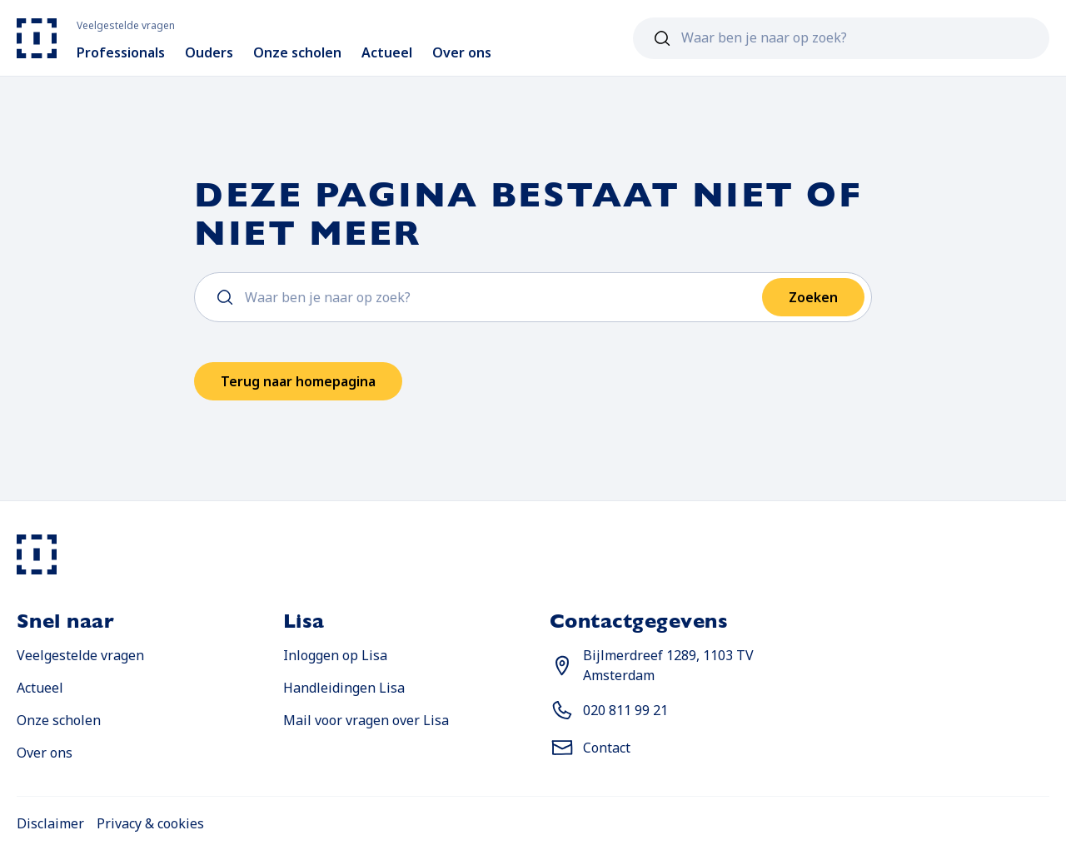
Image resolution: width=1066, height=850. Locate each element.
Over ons (44, 752)
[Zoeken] (662, 38)
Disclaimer (50, 823)
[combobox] (841, 38)
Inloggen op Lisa (335, 655)
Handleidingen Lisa (344, 688)
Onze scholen (59, 720)
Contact (606, 747)
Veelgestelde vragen (80, 655)
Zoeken (813, 297)
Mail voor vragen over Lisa (366, 720)
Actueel (40, 688)
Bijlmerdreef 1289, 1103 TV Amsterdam (668, 665)
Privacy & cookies (150, 823)
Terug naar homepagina (298, 381)
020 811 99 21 (625, 710)
